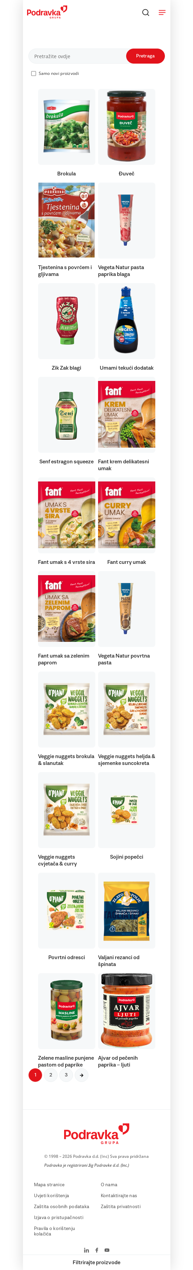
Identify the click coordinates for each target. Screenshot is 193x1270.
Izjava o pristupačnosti (58, 1217)
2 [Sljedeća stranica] (50, 1075)
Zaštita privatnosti (121, 1206)
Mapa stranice (49, 1184)
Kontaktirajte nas (119, 1195)
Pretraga (145, 56)
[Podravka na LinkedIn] (86, 1251)
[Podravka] (47, 16)
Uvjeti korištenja (51, 1195)
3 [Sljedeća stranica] (66, 1075)
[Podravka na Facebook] (96, 1251)
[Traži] (146, 12)
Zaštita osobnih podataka (61, 1206)
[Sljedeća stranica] (81, 1075)
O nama (109, 1184)
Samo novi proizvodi (59, 73)
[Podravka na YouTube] (107, 1251)
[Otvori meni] (162, 12)
